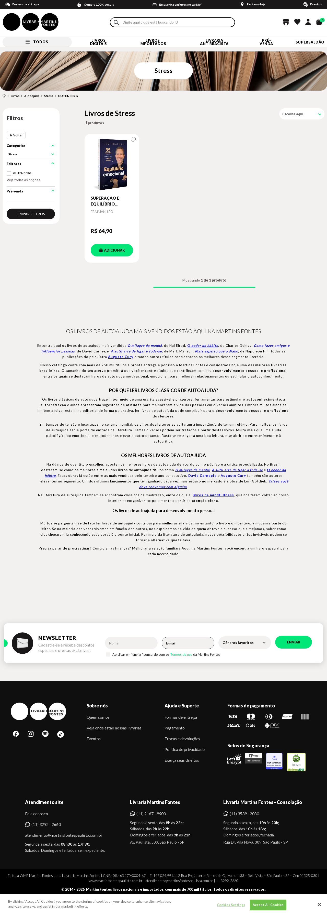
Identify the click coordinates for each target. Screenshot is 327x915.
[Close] (319, 908)
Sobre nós (97, 705)
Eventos (94, 738)
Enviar (293, 642)
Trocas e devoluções (182, 738)
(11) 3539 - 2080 (244, 813)
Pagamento (175, 727)
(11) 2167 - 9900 (151, 813)
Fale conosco (36, 813)
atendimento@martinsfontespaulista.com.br (59, 835)
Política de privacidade (185, 749)
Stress (48, 96)
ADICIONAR (112, 250)
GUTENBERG (68, 96)
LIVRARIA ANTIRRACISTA (214, 42)
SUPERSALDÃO (310, 42)
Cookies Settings (231, 908)
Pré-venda (266, 42)
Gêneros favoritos (238, 642)
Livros (15, 96)
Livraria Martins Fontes (155, 802)
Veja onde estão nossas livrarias (114, 727)
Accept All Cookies (268, 908)
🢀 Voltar (16, 135)
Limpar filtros (31, 214)
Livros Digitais (98, 42)
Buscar (116, 22)
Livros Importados (152, 42)
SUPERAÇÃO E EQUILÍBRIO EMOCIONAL (105, 201)
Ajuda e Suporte (182, 705)
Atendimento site (44, 802)
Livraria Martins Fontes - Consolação (262, 802)
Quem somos (98, 717)
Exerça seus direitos (182, 760)
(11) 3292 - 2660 (46, 824)
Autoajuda (31, 96)
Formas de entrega (181, 717)
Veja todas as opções (23, 180)
